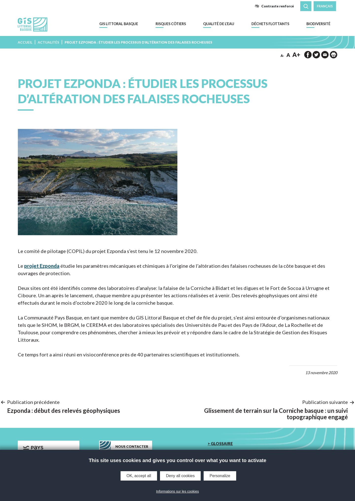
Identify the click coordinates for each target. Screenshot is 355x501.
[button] (274, 6)
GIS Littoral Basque (118, 24)
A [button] (288, 55)
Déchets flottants (270, 24)
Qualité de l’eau (218, 24)
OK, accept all (138, 476)
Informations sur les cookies (177, 491)
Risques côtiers (171, 24)
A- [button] (282, 56)
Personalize (220, 476)
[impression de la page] (333, 54)
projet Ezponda (41, 266)
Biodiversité (318, 24)
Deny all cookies (180, 476)
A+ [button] (296, 54)
